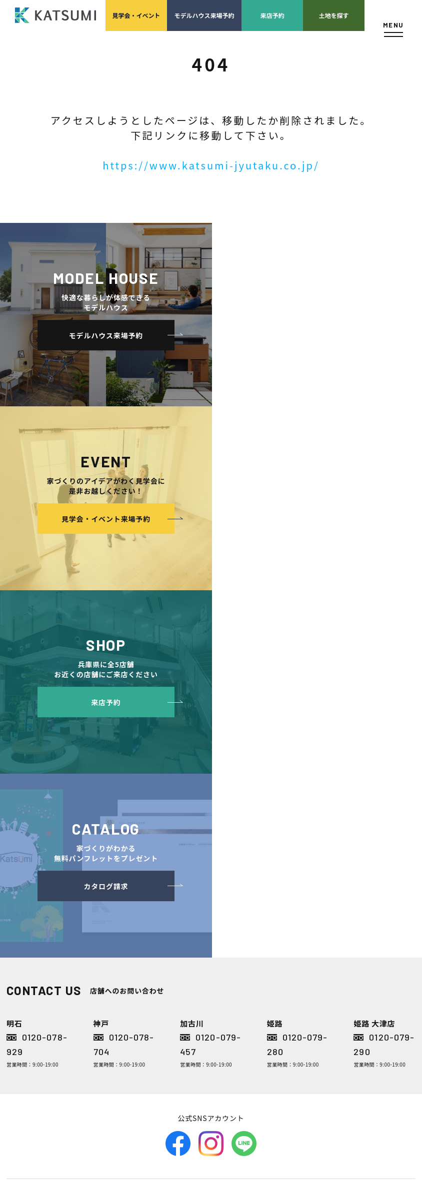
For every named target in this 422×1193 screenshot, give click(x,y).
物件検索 (136, 885)
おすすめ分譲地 (146, 930)
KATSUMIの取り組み (244, 937)
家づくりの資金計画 (311, 922)
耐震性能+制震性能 (160, 1005)
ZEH (140, 1050)
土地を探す (334, 15)
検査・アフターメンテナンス (311, 982)
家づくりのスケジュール (311, 1012)
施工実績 (224, 975)
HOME (133, 870)
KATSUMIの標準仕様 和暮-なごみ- (164, 967)
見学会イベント (136, 15)
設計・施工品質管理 (311, 952)
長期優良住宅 (152, 1035)
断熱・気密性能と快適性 (168, 1020)
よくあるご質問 (369, 870)
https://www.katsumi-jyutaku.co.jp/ (211, 165)
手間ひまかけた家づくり (158, 945)
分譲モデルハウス (149, 915)
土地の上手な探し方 (311, 892)
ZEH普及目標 (366, 915)
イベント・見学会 (236, 990)
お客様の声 (227, 1020)
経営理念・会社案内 (243, 892)
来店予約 (272, 15)
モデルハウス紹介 (236, 1005)
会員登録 (136, 900)
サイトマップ (366, 975)
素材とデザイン (155, 990)
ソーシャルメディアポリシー (381, 952)
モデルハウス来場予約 (204, 15)
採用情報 (234, 960)
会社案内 (224, 870)
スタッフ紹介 (240, 915)
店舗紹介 (360, 885)
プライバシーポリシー (378, 930)
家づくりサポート (304, 870)
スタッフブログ (369, 900)
